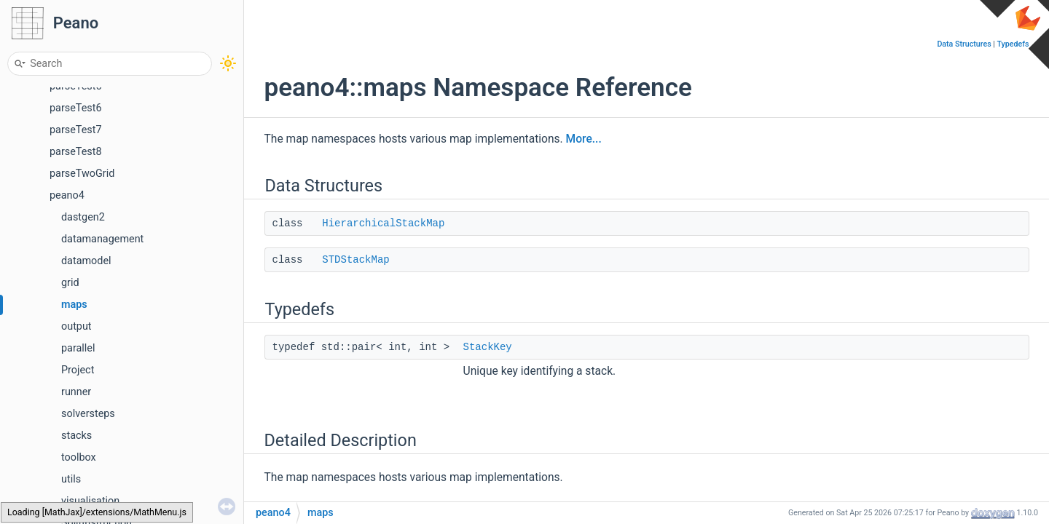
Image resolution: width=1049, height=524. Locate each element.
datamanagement (102, 239)
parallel (78, 348)
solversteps (88, 414)
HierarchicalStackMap (383, 223)
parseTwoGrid (82, 173)
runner (76, 392)
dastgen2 (83, 217)
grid (70, 283)
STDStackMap (355, 260)
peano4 (67, 195)
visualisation (90, 501)
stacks (76, 435)
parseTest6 (76, 108)
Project (77, 370)
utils (71, 479)
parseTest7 (76, 130)
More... (584, 139)
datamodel (86, 261)
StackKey (487, 347)
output (76, 326)
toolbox (78, 457)
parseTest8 (76, 152)
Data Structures (964, 44)
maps (74, 304)
